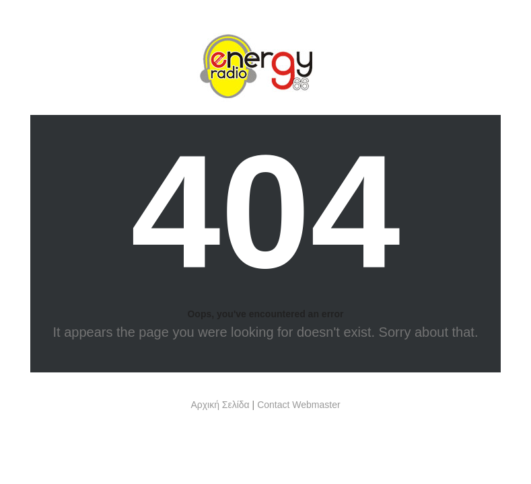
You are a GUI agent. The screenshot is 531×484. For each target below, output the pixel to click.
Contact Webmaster (298, 404)
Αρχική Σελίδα (219, 404)
